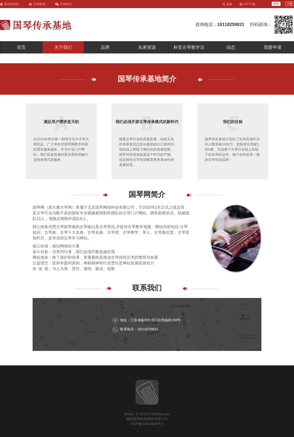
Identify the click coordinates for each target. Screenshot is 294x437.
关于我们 (63, 47)
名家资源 (147, 47)
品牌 (105, 47)
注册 (290, 3)
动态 (230, 47)
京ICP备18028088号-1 (147, 424)
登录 (276, 3)
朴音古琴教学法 (188, 47)
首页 (21, 47)
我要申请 (273, 47)
